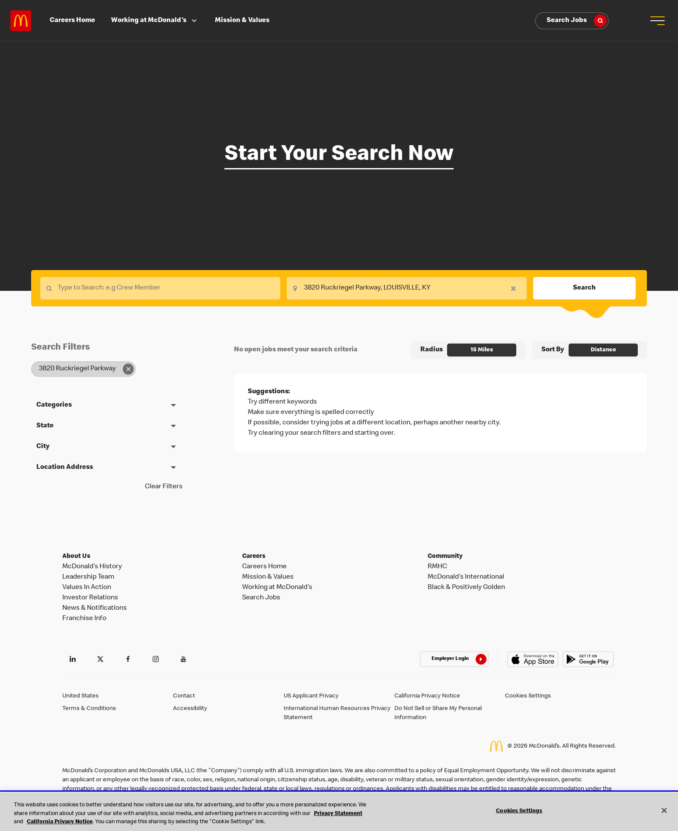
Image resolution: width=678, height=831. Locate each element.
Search (584, 288)
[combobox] (407, 288)
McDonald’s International (466, 577)
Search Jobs (577, 20)
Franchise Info (84, 618)
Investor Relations (90, 598)
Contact (184, 696)
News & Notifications (94, 608)
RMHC (437, 567)
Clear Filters (163, 487)
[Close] (664, 810)
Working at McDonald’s (277, 587)
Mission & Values (242, 20)
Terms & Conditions (89, 709)
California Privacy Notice (427, 696)
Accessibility (190, 709)
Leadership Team (88, 577)
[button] (657, 20)
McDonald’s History (92, 567)
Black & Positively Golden (466, 587)
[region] (339, 812)
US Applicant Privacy (311, 696)
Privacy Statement (338, 814)
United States (80, 696)
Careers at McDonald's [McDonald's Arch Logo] (21, 20)
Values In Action (86, 587)
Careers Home (72, 20)
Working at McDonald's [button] (154, 20)
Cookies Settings (528, 696)
